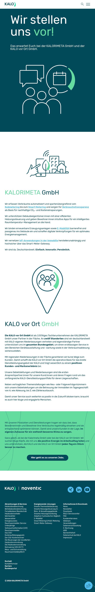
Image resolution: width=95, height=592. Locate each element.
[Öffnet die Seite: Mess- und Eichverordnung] (15, 550)
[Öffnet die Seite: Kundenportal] (11, 568)
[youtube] (87, 490)
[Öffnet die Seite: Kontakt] (8, 561)
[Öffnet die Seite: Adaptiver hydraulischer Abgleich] (47, 516)
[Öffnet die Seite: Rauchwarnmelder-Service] (15, 523)
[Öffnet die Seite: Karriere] (8, 566)
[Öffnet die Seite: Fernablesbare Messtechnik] (16, 511)
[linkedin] (79, 490)
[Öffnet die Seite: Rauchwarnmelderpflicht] (14, 552)
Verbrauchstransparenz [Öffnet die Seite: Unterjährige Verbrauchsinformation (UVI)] (75, 207)
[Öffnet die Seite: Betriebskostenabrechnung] (15, 509)
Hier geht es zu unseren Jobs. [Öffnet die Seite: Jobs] (47, 457)
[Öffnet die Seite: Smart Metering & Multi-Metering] (47, 521)
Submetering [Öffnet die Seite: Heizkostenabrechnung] (12, 207)
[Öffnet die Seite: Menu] (88, 4)
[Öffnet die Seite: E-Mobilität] (38, 518)
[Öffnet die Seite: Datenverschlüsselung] (72, 526)
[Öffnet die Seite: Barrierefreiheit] (69, 533)
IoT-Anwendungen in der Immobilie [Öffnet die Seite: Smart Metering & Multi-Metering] (38, 240)
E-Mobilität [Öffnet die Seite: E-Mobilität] (63, 228)
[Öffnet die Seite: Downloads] (67, 511)
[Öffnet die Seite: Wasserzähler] (10, 518)
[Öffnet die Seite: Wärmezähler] (10, 516)
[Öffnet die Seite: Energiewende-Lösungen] (45, 504)
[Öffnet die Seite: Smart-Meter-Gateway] (43, 523)
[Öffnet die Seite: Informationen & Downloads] (75, 504)
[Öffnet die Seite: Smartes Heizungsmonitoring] (45, 514)
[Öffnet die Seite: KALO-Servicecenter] (71, 514)
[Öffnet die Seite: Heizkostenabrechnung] (14, 506)
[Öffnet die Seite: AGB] (65, 530)
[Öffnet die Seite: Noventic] (31, 488)
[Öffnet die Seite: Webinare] (67, 521)
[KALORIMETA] (11, 4)
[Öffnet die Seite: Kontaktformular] (11, 564)
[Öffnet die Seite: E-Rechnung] (68, 528)
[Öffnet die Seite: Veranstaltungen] (69, 523)
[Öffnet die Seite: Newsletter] (67, 509)
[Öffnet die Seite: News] (65, 506)
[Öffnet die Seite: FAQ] (64, 516)
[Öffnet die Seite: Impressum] (67, 538)
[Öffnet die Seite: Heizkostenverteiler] (12, 514)
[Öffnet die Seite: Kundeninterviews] (70, 518)
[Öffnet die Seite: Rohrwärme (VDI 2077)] (14, 547)
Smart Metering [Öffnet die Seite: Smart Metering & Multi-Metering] (37, 207)
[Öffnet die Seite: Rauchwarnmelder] (12, 530)
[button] (82, 4)
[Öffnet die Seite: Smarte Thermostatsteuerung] (46, 506)
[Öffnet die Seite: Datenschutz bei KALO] (72, 535)
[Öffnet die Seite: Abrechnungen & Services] (16, 504)
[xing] (71, 490)
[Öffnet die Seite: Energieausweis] (11, 521)
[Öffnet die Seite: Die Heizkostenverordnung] (15, 545)
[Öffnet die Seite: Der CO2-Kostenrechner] (14, 538)
